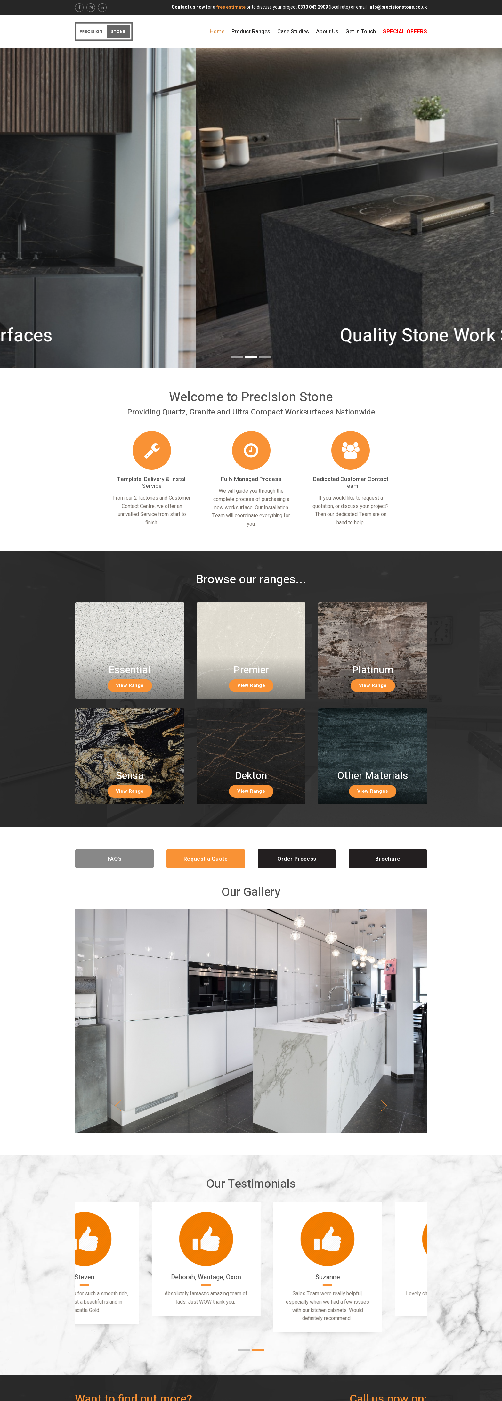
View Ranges (372, 791)
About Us (327, 31)
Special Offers (405, 31)
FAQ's (115, 859)
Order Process (296, 859)
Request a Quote (205, 859)
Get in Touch (360, 31)
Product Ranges (250, 31)
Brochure (387, 859)
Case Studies (293, 31)
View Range (130, 685)
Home (217, 31)
